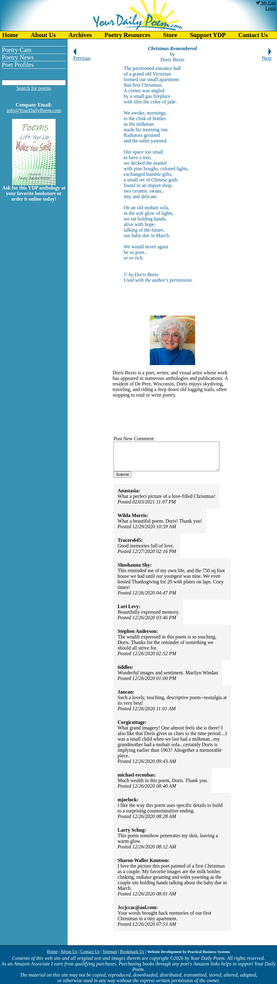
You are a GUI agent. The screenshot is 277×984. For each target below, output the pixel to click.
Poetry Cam (16, 49)
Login (271, 8)
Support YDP (208, 35)
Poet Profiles (18, 64)
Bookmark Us (132, 951)
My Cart (266, 3)
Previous (82, 56)
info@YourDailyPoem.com (34, 110)
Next (266, 56)
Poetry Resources (127, 35)
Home (10, 35)
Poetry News (18, 57)
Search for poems (33, 88)
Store (170, 35)
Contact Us (90, 951)
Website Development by (188, 952)
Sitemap (110, 951)
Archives (80, 35)
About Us (43, 35)
